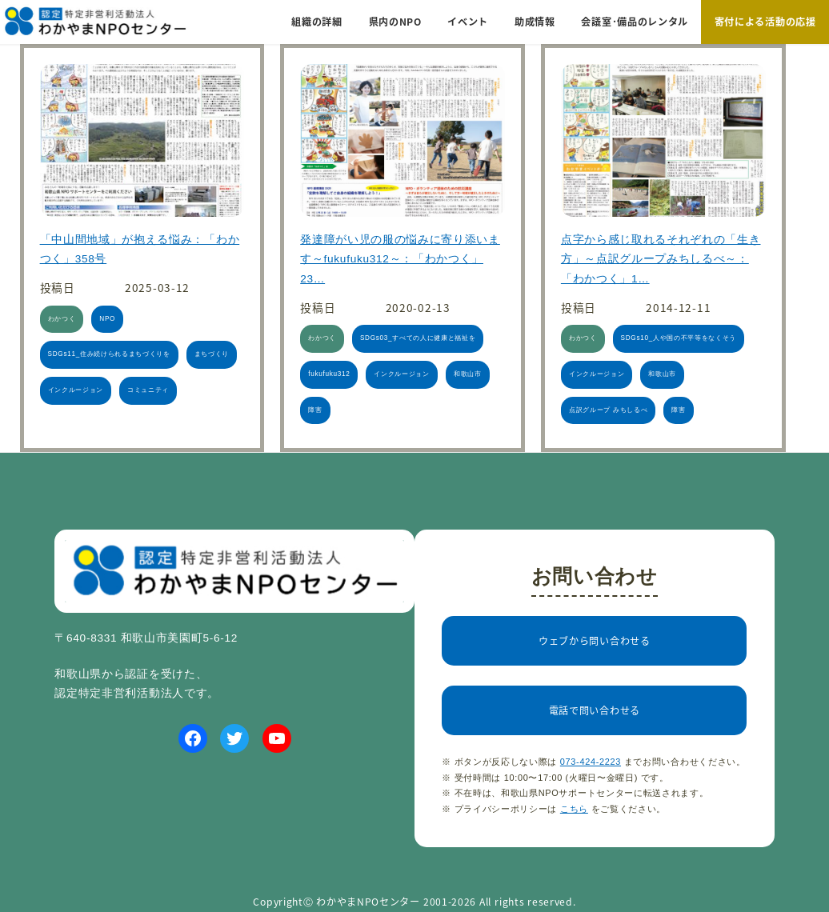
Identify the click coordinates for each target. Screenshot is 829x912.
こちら (574, 809)
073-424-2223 (590, 761)
